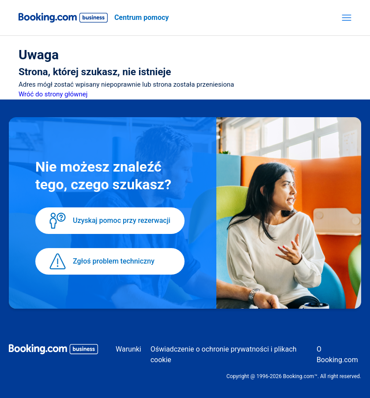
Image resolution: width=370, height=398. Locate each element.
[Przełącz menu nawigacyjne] (346, 18)
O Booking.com (337, 354)
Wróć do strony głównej (53, 94)
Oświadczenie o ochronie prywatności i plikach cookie (224, 354)
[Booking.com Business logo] (53, 350)
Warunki (128, 349)
